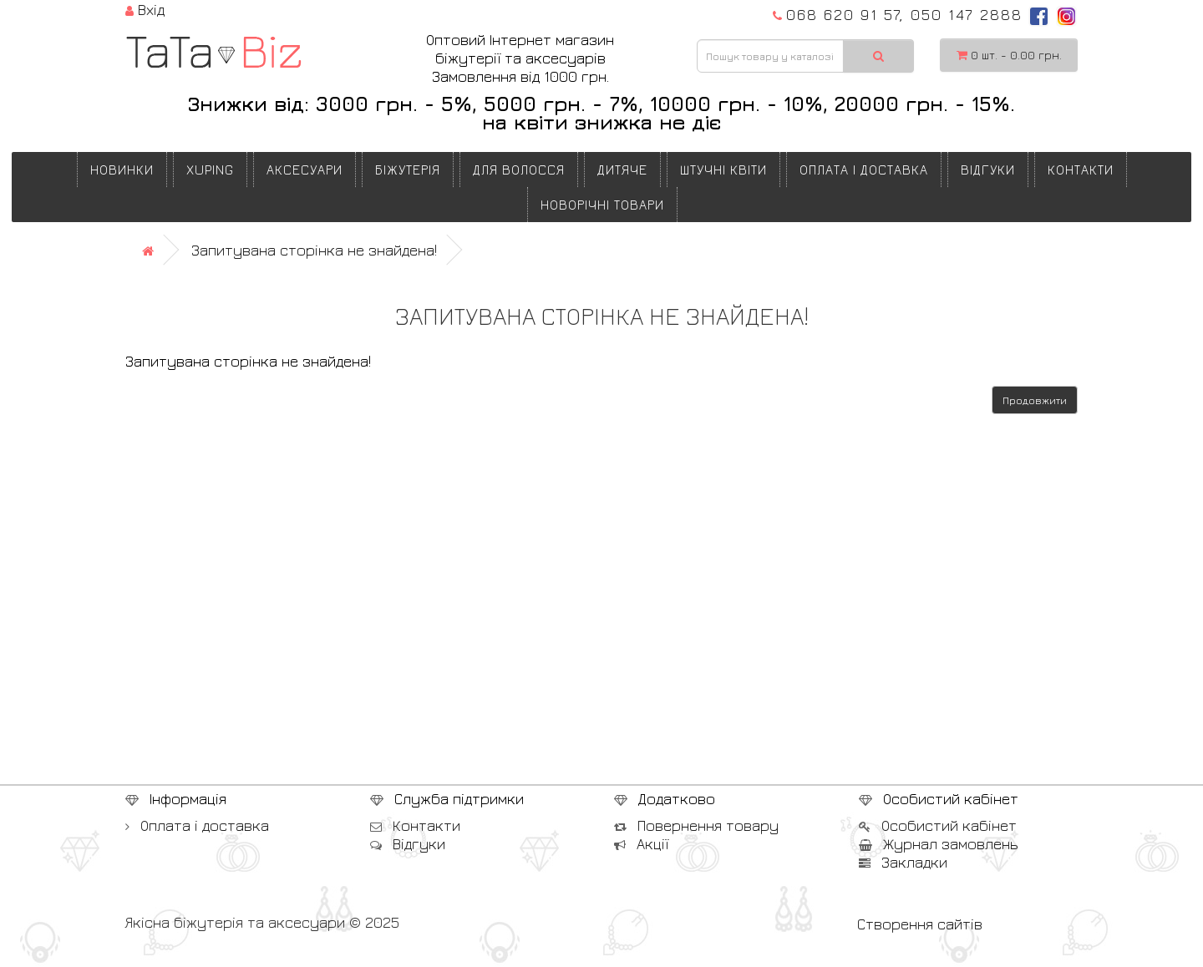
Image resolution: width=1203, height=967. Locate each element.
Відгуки (988, 169)
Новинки (122, 169)
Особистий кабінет (938, 825)
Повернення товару (696, 825)
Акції (641, 844)
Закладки (903, 862)
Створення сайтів (919, 924)
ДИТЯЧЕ (622, 169)
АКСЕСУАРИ (304, 169)
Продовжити (1034, 400)
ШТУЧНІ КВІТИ (723, 169)
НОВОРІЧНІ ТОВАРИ (602, 204)
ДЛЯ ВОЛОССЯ (519, 169)
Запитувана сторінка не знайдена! (314, 250)
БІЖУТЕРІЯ (407, 169)
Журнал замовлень (938, 844)
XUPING (210, 169)
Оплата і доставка (863, 169)
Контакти (1081, 169)
